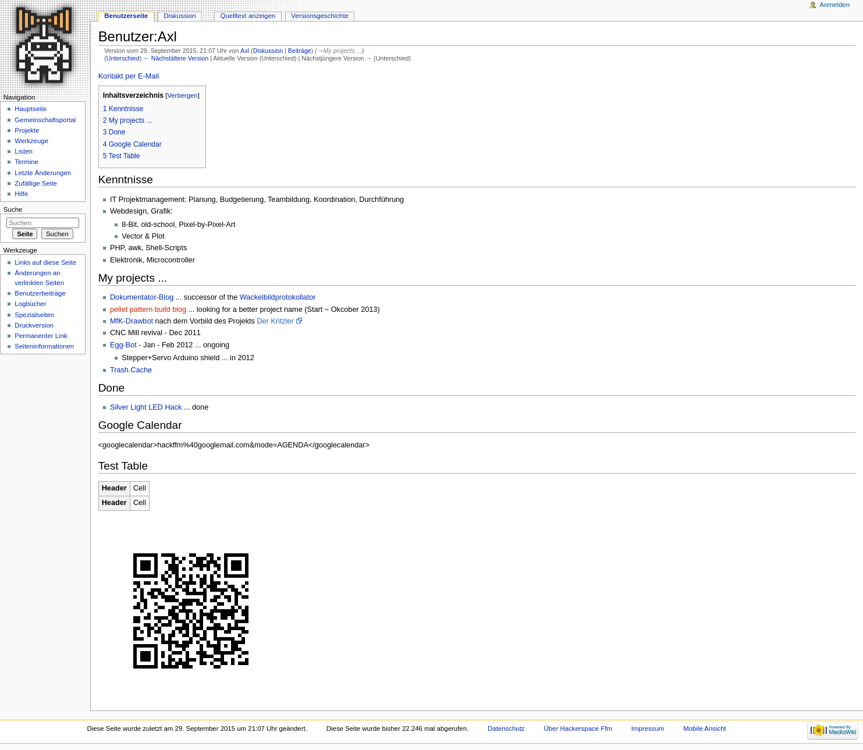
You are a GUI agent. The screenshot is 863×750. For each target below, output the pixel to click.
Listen (24, 151)
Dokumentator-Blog (141, 297)
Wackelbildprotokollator (278, 297)
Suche (13, 209)
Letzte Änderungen (43, 172)
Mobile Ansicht (704, 728)
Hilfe (21, 193)
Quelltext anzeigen (248, 15)
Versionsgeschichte (320, 15)
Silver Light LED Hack (146, 407)
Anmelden (835, 4)
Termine (26, 161)
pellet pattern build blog (148, 309)
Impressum (648, 728)
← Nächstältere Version (175, 58)
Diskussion (268, 50)
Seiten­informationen (44, 346)
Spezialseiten (34, 314)
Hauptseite (31, 108)
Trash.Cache (131, 370)
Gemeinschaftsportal (45, 119)
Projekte (27, 130)
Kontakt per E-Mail (128, 76)
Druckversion (34, 325)
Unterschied (123, 58)
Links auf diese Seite (45, 262)
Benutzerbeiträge (40, 293)
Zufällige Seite (36, 183)
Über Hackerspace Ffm (578, 728)
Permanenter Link (41, 335)
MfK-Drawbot (131, 321)
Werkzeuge (31, 140)
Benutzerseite (126, 15)
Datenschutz (506, 728)
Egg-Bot (123, 345)
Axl (244, 50)
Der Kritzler (275, 321)
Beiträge (299, 50)
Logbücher (30, 303)
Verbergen (182, 95)
